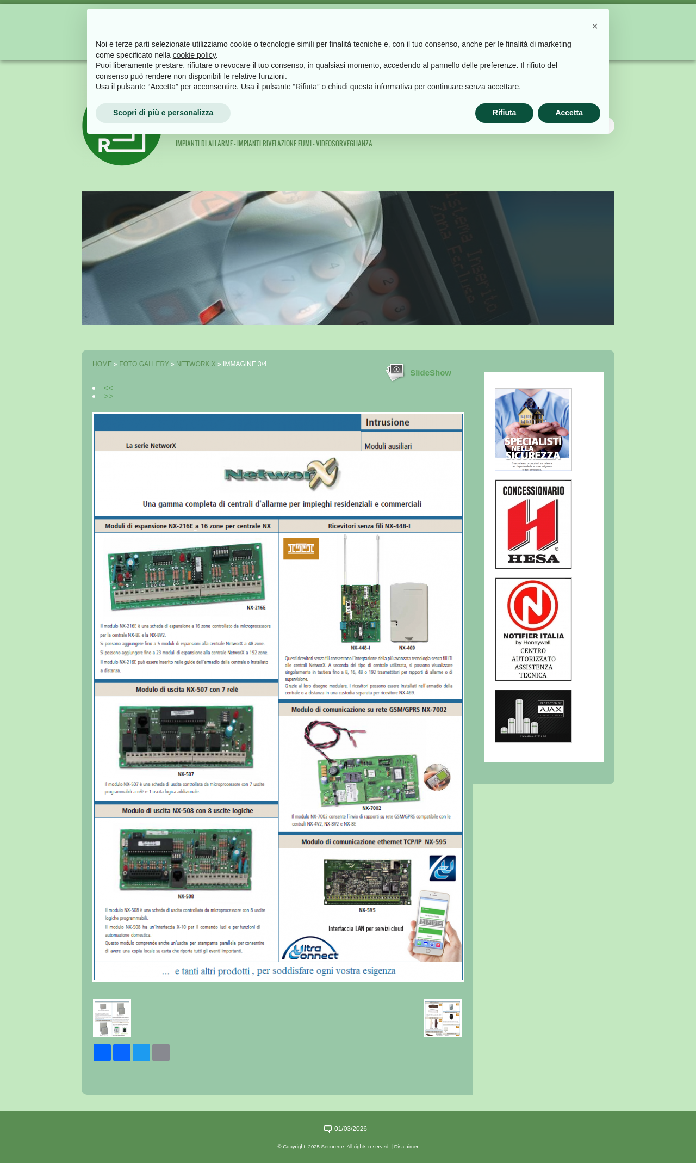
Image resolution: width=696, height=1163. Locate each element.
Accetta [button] (569, 112)
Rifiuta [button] (505, 112)
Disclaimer (406, 1146)
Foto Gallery (144, 364)
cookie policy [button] (194, 55)
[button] (595, 26)
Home (102, 364)
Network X (196, 364)
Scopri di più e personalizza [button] (163, 112)
